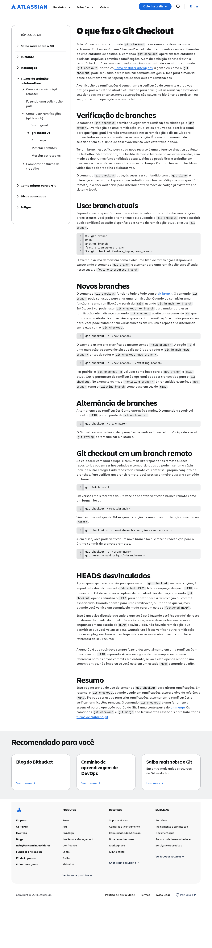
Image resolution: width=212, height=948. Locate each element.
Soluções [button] (85, 7)
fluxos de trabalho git (92, 716)
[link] (194, 6)
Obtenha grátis (155, 6)
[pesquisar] (178, 6)
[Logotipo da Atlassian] (29, 7)
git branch (165, 294)
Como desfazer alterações (133, 67)
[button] (104, 6)
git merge (178, 707)
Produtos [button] (61, 7)
